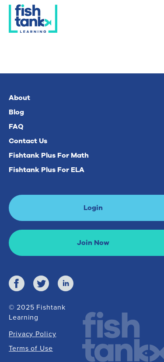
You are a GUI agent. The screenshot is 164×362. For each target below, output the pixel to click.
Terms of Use (31, 348)
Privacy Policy (32, 333)
